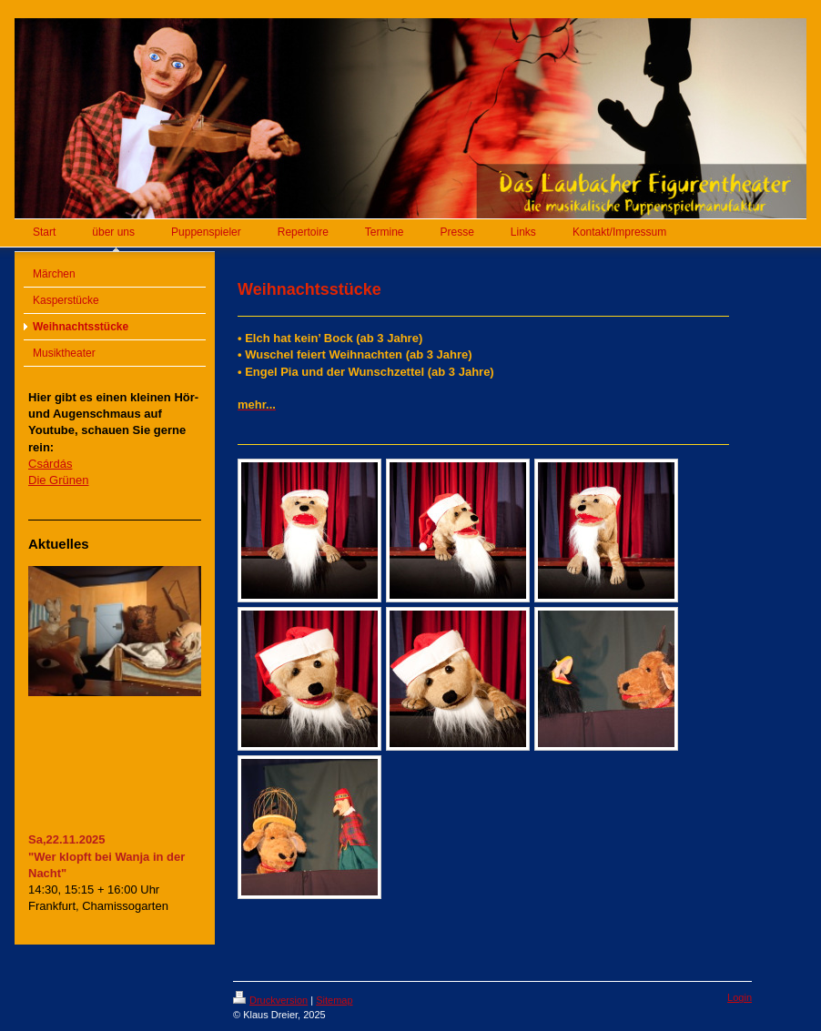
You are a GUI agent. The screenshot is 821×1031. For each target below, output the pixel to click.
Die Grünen (58, 480)
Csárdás (50, 463)
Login (739, 997)
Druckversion (270, 1000)
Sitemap (334, 1000)
